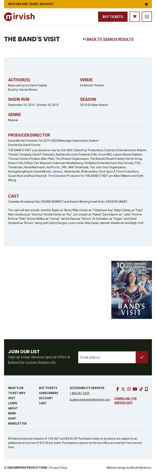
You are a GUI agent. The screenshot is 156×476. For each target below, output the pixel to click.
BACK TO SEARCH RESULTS (108, 39)
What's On (15, 388)
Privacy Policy (58, 467)
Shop (12, 418)
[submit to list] (142, 357)
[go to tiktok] (141, 389)
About (13, 408)
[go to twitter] (123, 389)
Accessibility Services (87, 388)
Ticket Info (17, 393)
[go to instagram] (129, 389)
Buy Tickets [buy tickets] (113, 17)
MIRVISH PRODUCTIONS (30, 467)
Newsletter (17, 423)
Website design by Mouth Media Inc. (129, 467)
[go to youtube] (135, 389)
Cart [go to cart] (43, 403)
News (12, 413)
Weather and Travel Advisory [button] (78, 4)
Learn (12, 403)
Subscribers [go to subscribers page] (48, 393)
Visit (11, 398)
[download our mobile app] (146, 389)
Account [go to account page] (46, 398)
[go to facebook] (117, 389)
